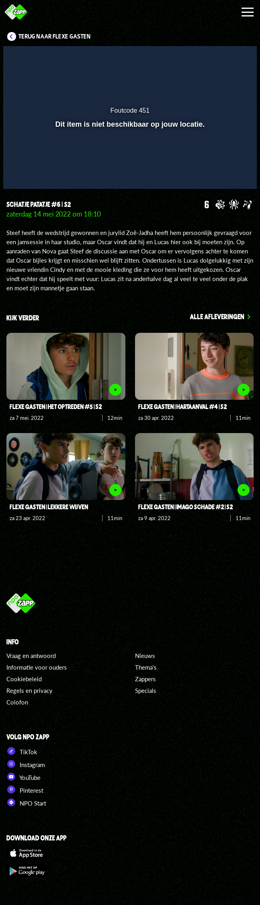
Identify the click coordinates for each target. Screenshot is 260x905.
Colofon (17, 702)
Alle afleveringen (217, 316)
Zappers (145, 678)
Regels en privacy (29, 690)
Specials (145, 690)
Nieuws (145, 655)
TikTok (21, 751)
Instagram (25, 764)
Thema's (146, 667)
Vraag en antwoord (31, 655)
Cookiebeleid (24, 678)
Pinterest (24, 789)
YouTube (23, 776)
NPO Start (26, 802)
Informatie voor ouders (36, 667)
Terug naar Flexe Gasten (54, 36)
